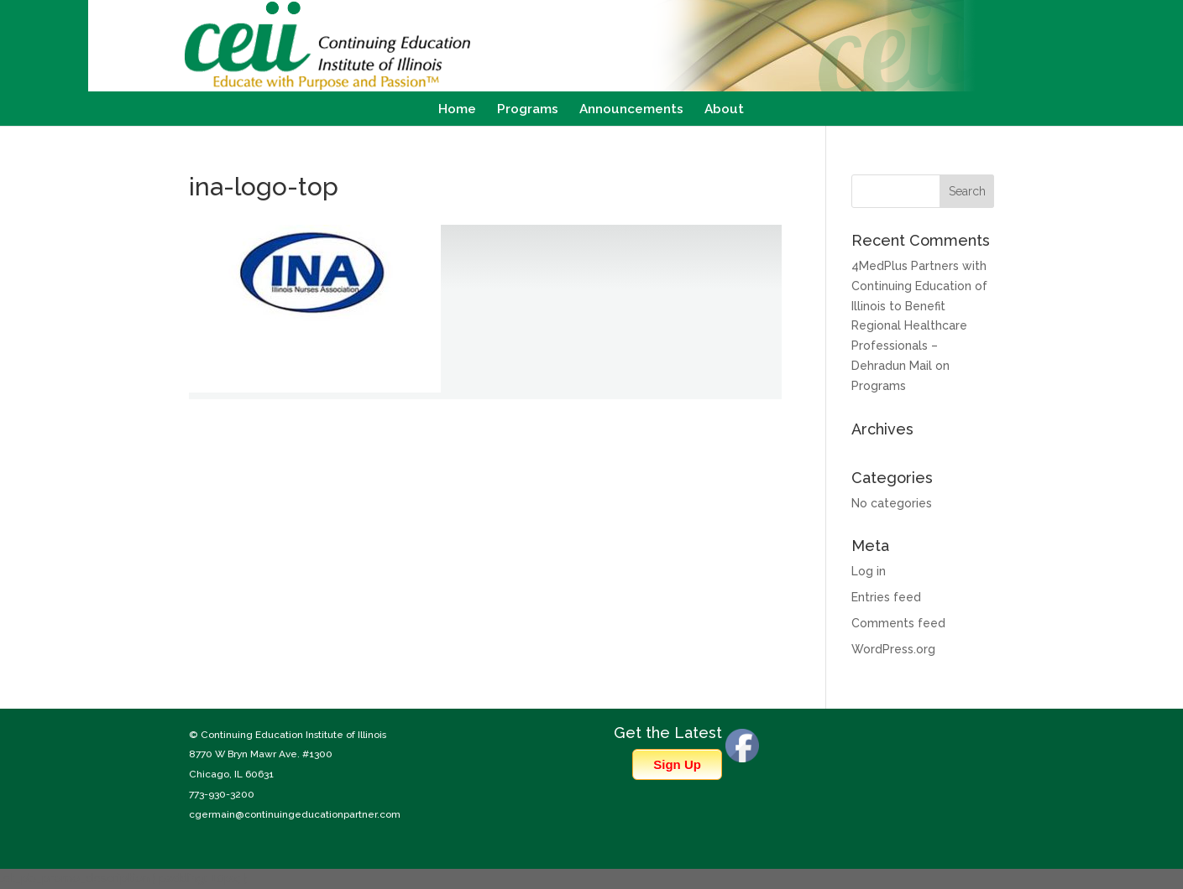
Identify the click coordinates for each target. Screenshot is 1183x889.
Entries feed (886, 597)
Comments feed (898, 623)
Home (457, 110)
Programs (527, 110)
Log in (868, 571)
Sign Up (677, 764)
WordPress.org (893, 649)
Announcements (631, 110)
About (724, 110)
